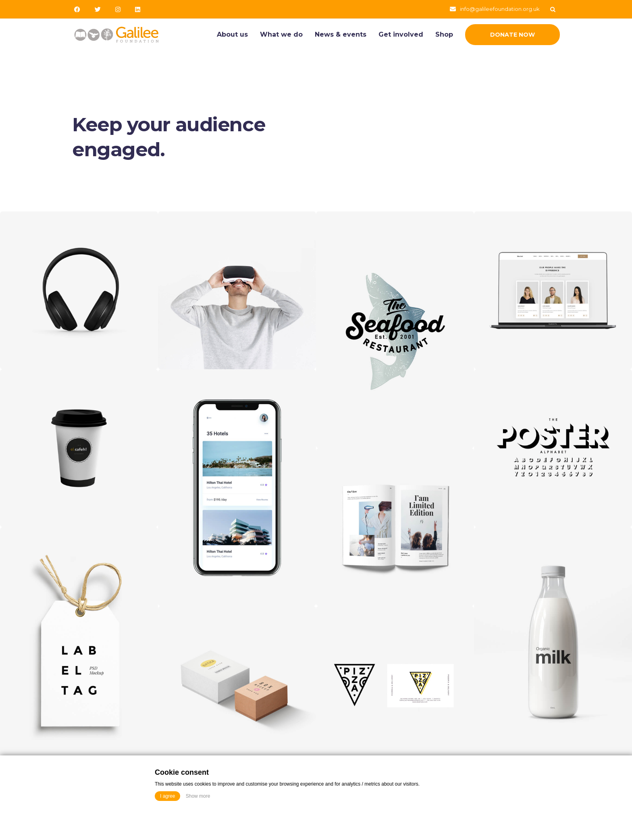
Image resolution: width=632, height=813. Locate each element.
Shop (444, 34)
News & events (340, 34)
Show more (198, 796)
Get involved (400, 34)
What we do (281, 34)
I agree (167, 796)
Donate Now (512, 34)
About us (232, 34)
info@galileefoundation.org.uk (500, 9)
